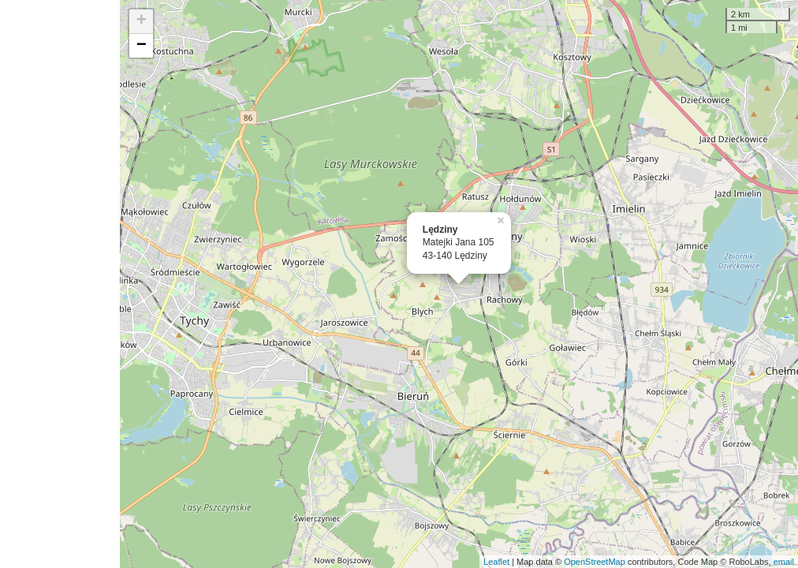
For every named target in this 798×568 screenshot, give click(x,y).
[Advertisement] (60, 284)
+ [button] (141, 21)
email (784, 561)
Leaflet (496, 561)
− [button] (141, 46)
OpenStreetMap (594, 561)
